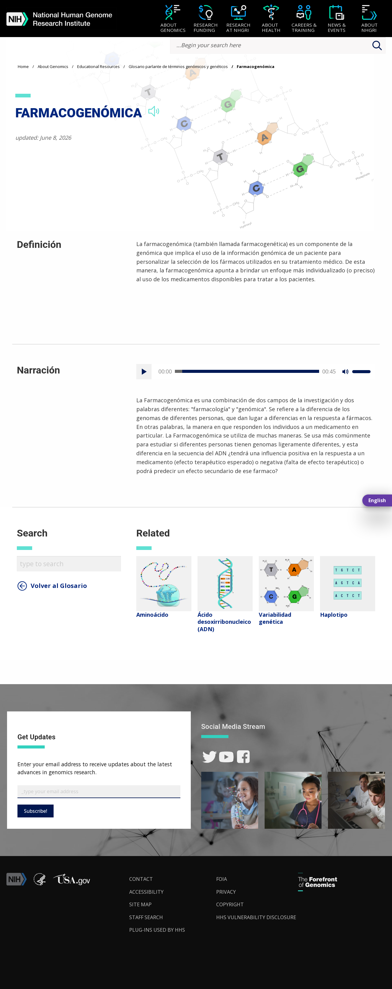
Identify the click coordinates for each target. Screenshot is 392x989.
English (377, 500)
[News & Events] (336, 19)
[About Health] (271, 19)
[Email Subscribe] (98, 791)
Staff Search (146, 917)
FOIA (221, 879)
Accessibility (146, 892)
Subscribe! (35, 811)
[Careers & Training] (304, 19)
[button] (71, 883)
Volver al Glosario (59, 585)
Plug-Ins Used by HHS (157, 929)
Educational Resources (98, 66)
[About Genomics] (173, 19)
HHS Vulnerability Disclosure (256, 917)
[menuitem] (173, 18)
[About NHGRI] (369, 19)
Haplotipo (334, 614)
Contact (141, 879)
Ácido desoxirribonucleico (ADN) (224, 622)
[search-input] (278, 45)
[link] (209, 756)
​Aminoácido (152, 614)
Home (23, 66)
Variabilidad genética (275, 618)
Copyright (230, 904)
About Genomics (53, 66)
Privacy (226, 892)
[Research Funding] (205, 19)
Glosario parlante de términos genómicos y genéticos (178, 66)
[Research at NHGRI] (238, 19)
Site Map (140, 904)
